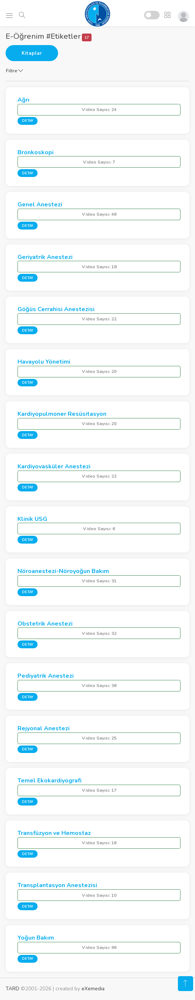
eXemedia (93, 988)
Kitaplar (32, 53)
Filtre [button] (14, 70)
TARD (12, 988)
